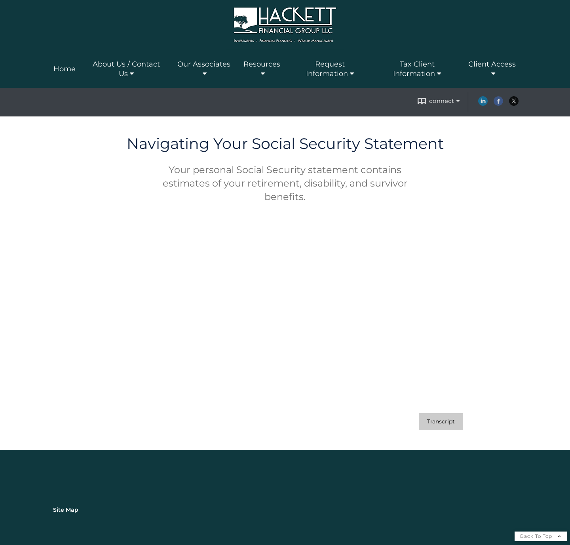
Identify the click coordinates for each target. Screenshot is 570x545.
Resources (261, 64)
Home (64, 69)
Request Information (327, 69)
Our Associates (203, 64)
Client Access (492, 64)
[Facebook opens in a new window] (498, 103)
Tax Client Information (414, 69)
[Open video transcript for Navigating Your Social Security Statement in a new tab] (441, 421)
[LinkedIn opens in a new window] (483, 103)
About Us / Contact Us (126, 69)
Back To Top (540, 536)
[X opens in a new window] (514, 103)
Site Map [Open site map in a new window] (65, 509)
